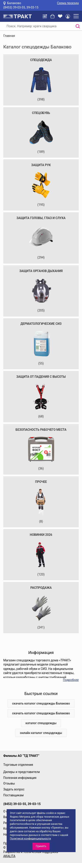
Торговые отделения (18, 764)
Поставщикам (13, 795)
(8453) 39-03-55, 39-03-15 (20, 7)
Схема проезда (68, 3)
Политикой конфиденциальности (30, 838)
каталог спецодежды (41, 723)
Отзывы (9, 783)
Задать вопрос (13, 789)
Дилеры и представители (21, 772)
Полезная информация (20, 778)
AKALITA (9, 856)
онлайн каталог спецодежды (41, 733)
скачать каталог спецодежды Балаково (41, 703)
